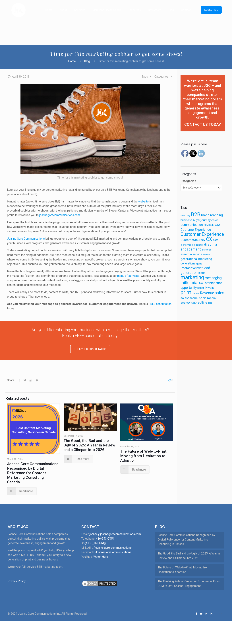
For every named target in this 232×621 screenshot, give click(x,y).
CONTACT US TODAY (202, 124)
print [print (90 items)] (186, 292)
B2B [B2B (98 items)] (195, 214)
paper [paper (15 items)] (200, 287)
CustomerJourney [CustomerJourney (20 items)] (193, 240)
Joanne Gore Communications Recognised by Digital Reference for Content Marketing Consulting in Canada (32, 473)
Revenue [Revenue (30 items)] (207, 293)
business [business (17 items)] (186, 220)
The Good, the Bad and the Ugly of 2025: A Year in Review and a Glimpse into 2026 (89, 445)
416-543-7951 (105, 538)
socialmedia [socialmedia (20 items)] (207, 298)
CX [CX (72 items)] (209, 239)
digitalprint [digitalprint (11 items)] (197, 244)
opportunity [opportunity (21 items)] (189, 287)
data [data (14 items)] (215, 240)
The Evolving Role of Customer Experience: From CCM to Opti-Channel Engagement (188, 584)
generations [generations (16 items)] (188, 263)
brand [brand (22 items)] (205, 215)
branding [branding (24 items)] (216, 215)
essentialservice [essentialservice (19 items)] (191, 254)
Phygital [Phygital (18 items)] (210, 287)
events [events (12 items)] (206, 254)
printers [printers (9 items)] (195, 293)
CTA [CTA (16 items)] (217, 225)
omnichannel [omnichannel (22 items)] (214, 283)
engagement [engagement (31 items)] (191, 249)
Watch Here (100, 556)
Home (72, 61)
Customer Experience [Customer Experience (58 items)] (202, 234)
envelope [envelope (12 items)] (206, 249)
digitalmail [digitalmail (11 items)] (186, 244)
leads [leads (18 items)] (201, 273)
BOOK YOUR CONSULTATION (90, 349)
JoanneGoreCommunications (113, 552)
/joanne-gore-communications (113, 547)
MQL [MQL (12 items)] (201, 283)
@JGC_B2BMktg (95, 543)
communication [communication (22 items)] (192, 225)
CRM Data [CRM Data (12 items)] (209, 224)
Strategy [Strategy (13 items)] (185, 302)
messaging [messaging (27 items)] (213, 278)
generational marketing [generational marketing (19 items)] (196, 259)
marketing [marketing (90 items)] (192, 277)
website (143, 201)
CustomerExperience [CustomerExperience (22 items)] (196, 229)
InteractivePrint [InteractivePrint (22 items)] (192, 268)
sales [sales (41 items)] (219, 292)
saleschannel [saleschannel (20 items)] (189, 298)
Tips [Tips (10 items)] (210, 303)
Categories (188, 181)
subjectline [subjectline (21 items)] (199, 302)
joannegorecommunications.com (59, 215)
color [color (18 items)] (214, 220)
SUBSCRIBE (211, 9)
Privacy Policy (17, 581)
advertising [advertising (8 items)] (185, 215)
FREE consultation (160, 304)
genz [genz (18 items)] (199, 263)
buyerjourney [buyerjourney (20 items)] (202, 220)
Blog (87, 61)
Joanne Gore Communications (26, 238)
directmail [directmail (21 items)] (211, 244)
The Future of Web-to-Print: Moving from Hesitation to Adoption (143, 456)
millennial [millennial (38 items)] (189, 282)
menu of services (128, 276)
